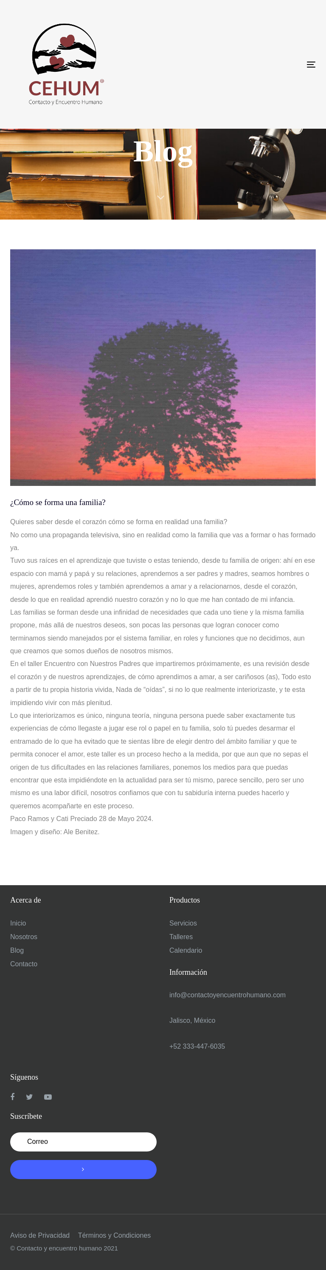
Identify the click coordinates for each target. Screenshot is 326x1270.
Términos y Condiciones (114, 1235)
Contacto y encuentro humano (59, 1248)
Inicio (18, 923)
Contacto (23, 964)
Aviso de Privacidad (40, 1235)
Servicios (183, 923)
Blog (17, 950)
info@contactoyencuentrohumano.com (227, 995)
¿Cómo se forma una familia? (58, 502)
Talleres (181, 936)
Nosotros (23, 936)
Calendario (185, 950)
